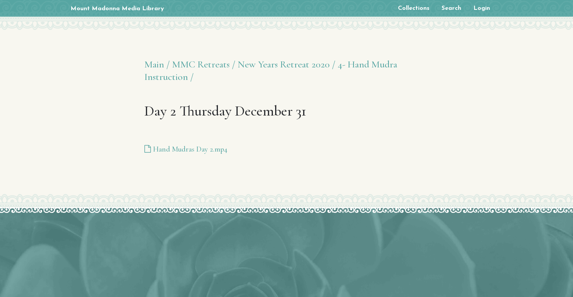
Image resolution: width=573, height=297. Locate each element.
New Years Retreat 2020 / (286, 64)
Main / (157, 64)
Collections (413, 8)
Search (451, 8)
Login (481, 8)
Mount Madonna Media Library (117, 9)
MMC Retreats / (203, 64)
